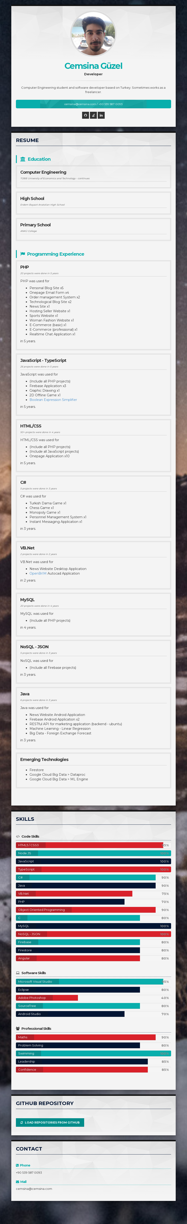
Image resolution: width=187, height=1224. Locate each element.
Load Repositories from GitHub (50, 1122)
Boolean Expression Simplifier (53, 400)
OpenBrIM (38, 573)
